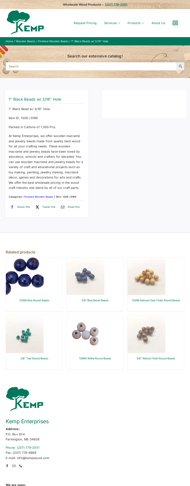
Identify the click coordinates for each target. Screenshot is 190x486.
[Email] (69, 207)
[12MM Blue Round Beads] (25, 260)
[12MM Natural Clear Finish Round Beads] (146, 260)
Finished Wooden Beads (38, 196)
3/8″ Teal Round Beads (34, 358)
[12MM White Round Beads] (85, 318)
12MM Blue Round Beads (34, 300)
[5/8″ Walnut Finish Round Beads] (146, 318)
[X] (44, 207)
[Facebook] (19, 207)
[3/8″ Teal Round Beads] (25, 318)
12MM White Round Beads (95, 358)
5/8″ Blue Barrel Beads (95, 300)
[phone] (20, 465)
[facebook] (7, 465)
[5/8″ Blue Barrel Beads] (85, 260)
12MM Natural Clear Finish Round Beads (156, 300)
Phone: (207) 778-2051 (22, 447)
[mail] (13, 465)
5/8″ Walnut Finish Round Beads (156, 358)
